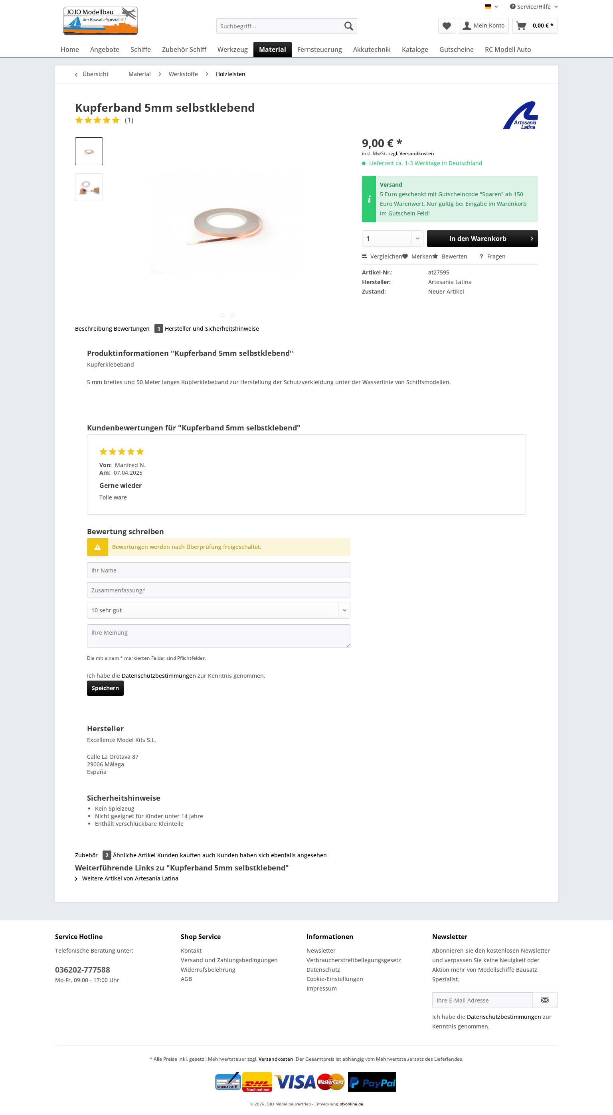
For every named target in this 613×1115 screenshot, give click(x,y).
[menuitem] (286, 29)
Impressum (321, 988)
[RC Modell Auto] (508, 49)
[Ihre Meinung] (218, 636)
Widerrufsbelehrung (208, 969)
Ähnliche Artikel (134, 855)
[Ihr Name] (218, 570)
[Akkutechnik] (372, 49)
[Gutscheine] (456, 49)
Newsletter (321, 950)
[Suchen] (348, 26)
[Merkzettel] (446, 26)
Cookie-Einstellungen (334, 979)
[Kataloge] (415, 49)
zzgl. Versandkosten (411, 153)
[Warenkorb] (535, 26)
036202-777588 (82, 970)
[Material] (272, 49)
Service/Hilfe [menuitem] (531, 6)
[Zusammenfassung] (218, 590)
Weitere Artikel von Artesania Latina (126, 878)
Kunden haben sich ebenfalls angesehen (272, 855)
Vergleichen (382, 256)
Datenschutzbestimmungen (159, 675)
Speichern (105, 688)
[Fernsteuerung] (320, 49)
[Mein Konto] (484, 26)
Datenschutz (323, 969)
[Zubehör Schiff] (184, 49)
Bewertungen (139, 328)
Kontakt (191, 950)
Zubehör (94, 855)
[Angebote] (105, 49)
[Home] (70, 49)
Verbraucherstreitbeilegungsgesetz (353, 960)
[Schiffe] (140, 49)
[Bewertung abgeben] (218, 610)
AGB (186, 979)
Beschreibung (93, 328)
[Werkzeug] (232, 49)
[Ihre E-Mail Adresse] (482, 1000)
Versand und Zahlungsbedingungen (229, 960)
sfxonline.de (351, 1104)
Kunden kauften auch (186, 855)
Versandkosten (276, 1059)
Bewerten (450, 256)
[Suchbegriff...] (286, 26)
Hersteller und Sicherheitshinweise (212, 328)
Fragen (492, 256)
